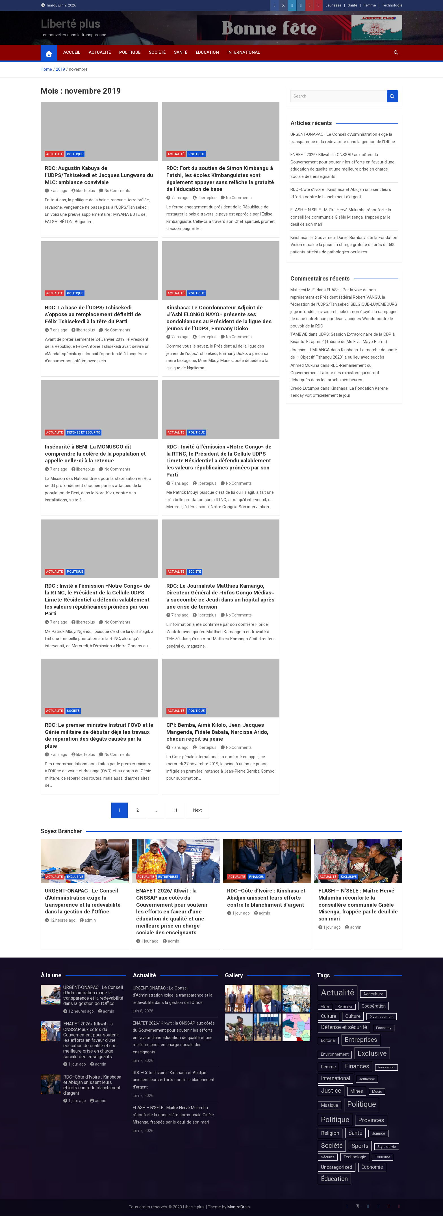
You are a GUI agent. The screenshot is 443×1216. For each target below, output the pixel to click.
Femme (370, 5)
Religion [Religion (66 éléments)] (330, 1133)
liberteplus (83, 190)
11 (175, 810)
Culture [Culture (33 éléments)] (353, 1016)
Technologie (392, 5)
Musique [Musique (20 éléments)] (329, 1105)
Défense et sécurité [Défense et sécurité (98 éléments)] (344, 1027)
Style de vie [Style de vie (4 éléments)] (386, 1146)
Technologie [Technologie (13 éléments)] (355, 1156)
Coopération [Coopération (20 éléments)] (374, 1006)
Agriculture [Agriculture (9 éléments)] (373, 994)
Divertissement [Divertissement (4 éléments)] (382, 1016)
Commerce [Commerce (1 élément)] (345, 1006)
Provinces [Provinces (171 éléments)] (371, 1120)
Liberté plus (71, 24)
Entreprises (168, 877)
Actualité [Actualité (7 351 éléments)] (337, 992)
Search (392, 96)
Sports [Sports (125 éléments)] (360, 1145)
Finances (256, 877)
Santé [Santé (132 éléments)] (355, 1132)
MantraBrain (238, 1206)
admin (88, 920)
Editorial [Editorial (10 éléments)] (328, 1040)
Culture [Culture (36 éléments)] (328, 1016)
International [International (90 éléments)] (335, 1078)
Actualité (100, 52)
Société (157, 52)
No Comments (117, 190)
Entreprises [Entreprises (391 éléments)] (361, 1039)
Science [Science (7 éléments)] (378, 1133)
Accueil (71, 52)
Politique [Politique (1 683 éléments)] (335, 1119)
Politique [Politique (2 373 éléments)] (361, 1104)
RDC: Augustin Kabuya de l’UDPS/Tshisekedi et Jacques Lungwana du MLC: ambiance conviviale (99, 175)
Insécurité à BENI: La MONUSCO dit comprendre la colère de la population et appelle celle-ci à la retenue (95, 453)
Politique (129, 52)
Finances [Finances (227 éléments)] (357, 1066)
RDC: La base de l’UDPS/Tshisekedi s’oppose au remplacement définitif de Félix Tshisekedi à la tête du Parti (93, 314)
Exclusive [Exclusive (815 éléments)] (372, 1053)
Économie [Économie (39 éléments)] (372, 1167)
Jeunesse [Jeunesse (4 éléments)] (367, 1079)
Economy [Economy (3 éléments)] (383, 1028)
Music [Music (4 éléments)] (377, 1091)
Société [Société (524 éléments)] (332, 1146)
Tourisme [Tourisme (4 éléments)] (382, 1157)
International (243, 52)
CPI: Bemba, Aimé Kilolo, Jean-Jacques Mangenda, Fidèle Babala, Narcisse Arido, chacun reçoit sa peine (217, 732)
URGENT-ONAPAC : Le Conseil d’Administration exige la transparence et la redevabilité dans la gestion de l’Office (83, 901)
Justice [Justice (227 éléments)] (331, 1090)
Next (197, 810)
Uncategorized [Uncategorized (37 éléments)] (336, 1167)
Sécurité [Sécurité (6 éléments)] (328, 1157)
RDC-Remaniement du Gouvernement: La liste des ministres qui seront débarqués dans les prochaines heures (334, 372)
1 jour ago (147, 941)
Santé (352, 5)
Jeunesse (333, 5)
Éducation (207, 52)
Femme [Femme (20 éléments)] (328, 1067)
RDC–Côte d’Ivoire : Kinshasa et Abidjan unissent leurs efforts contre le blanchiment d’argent (266, 897)
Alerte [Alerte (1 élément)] (325, 1006)
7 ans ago (56, 190)
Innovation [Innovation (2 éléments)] (386, 1067)
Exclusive (75, 877)
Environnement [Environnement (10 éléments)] (335, 1054)
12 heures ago (60, 920)
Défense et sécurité (83, 432)
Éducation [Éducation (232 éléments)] (334, 1178)
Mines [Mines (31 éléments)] (356, 1091)
